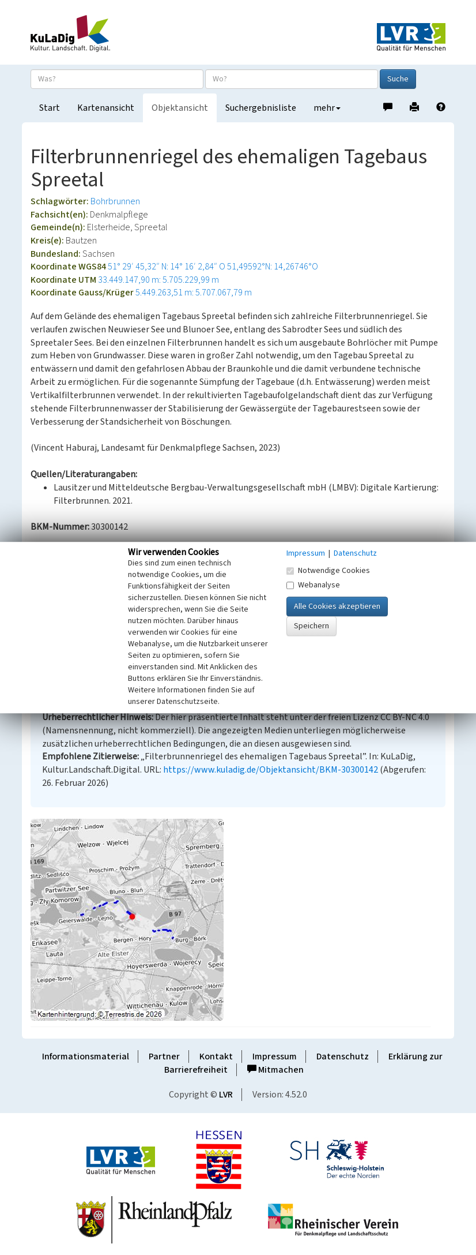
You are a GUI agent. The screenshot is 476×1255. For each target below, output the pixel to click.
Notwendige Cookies (328, 570)
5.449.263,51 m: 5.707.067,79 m (193, 292)
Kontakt (216, 1056)
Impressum (274, 1056)
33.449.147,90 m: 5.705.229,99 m (158, 280)
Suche (398, 79)
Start (49, 108)
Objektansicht (180, 108)
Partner (164, 1056)
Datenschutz (342, 1056)
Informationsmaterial (85, 1056)
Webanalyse (313, 585)
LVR (226, 1094)
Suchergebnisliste (260, 108)
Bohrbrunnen (115, 201)
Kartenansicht (105, 108)
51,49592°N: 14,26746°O (272, 266)
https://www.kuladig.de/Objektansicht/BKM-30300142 (270, 769)
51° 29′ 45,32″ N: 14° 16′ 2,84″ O (166, 266)
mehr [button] (327, 108)
